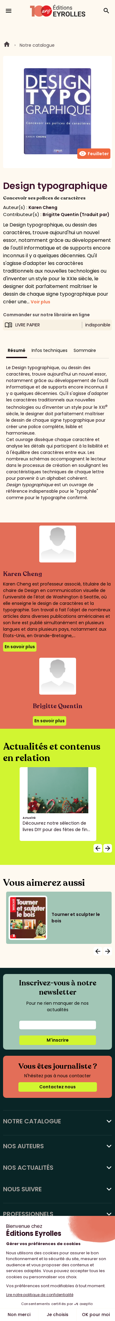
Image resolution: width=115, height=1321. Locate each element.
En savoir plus (20, 647)
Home (6, 45)
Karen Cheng (43, 207)
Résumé (16, 350)
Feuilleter (94, 153)
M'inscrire (58, 1040)
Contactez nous (57, 1087)
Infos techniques (49, 350)
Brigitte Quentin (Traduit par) (76, 214)
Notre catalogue (37, 45)
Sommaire (85, 350)
